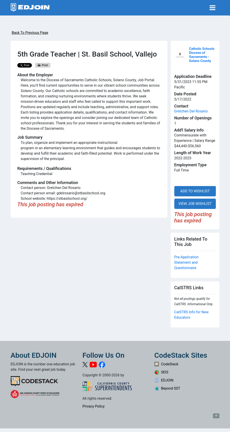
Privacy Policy (93, 406)
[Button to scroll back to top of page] (216, 415)
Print (43, 65)
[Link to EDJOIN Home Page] (30, 8)
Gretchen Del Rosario (191, 111)
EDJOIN (163, 380)
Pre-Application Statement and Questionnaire (186, 262)
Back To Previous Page (30, 33)
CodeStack (166, 364)
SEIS (161, 372)
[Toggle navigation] (212, 7)
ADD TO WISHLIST (195, 191)
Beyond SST (167, 388)
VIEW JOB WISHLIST (195, 204)
